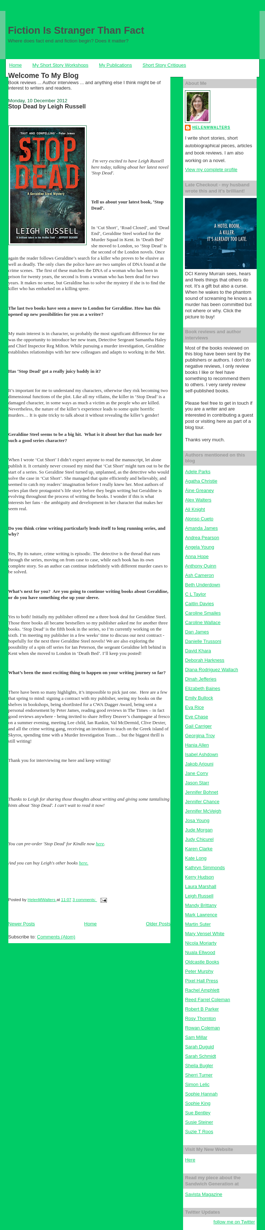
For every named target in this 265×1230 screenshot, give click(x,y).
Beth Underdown (202, 584)
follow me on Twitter (234, 1222)
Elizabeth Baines (202, 688)
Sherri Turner (198, 1075)
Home (15, 65)
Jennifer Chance (202, 801)
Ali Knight (195, 509)
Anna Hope (196, 556)
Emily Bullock (199, 698)
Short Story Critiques (164, 65)
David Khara (198, 650)
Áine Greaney (199, 490)
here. (83, 863)
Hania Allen (197, 745)
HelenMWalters (211, 127)
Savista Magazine (203, 1194)
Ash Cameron (199, 575)
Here (190, 1160)
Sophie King (197, 1103)
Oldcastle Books (202, 962)
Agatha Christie (201, 481)
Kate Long (195, 858)
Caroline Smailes (202, 613)
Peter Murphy (199, 971)
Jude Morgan (198, 830)
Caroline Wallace (202, 622)
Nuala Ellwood (200, 952)
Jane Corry (196, 773)
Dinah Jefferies (200, 679)
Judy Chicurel (199, 839)
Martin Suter (198, 924)
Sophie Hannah (201, 1094)
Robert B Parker (202, 1009)
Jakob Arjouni (199, 764)
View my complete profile (211, 169)
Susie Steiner (199, 1122)
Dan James (197, 632)
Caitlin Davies (199, 603)
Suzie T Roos (199, 1131)
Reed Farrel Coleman (207, 999)
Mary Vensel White (204, 933)
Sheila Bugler (199, 1065)
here (100, 843)
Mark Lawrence (201, 914)
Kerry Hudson (199, 877)
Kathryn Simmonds (205, 867)
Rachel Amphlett (202, 990)
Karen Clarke (198, 848)
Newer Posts (21, 923)
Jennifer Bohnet (201, 792)
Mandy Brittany (200, 905)
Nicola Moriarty (200, 943)
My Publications (115, 65)
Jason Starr (197, 782)
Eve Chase (196, 716)
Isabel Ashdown (201, 754)
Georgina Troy (200, 735)
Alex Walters (198, 500)
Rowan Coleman (202, 1028)
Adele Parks (197, 471)
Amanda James (201, 528)
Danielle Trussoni (203, 641)
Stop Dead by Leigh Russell (47, 106)
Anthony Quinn (200, 566)
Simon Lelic (197, 1084)
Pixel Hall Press (201, 980)
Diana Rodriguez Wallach (211, 669)
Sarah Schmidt (200, 1056)
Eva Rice (194, 707)
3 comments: (85, 899)
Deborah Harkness (204, 660)
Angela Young (199, 547)
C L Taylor (195, 594)
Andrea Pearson (202, 537)
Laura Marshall (200, 886)
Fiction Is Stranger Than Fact (76, 30)
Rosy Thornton (200, 1018)
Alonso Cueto (199, 518)
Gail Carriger (198, 726)
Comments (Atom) (56, 937)
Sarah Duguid (199, 1046)
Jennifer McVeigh (203, 811)
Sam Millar (196, 1037)
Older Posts (158, 923)
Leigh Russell (199, 896)
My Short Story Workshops (60, 65)
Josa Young (197, 820)
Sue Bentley (197, 1112)
